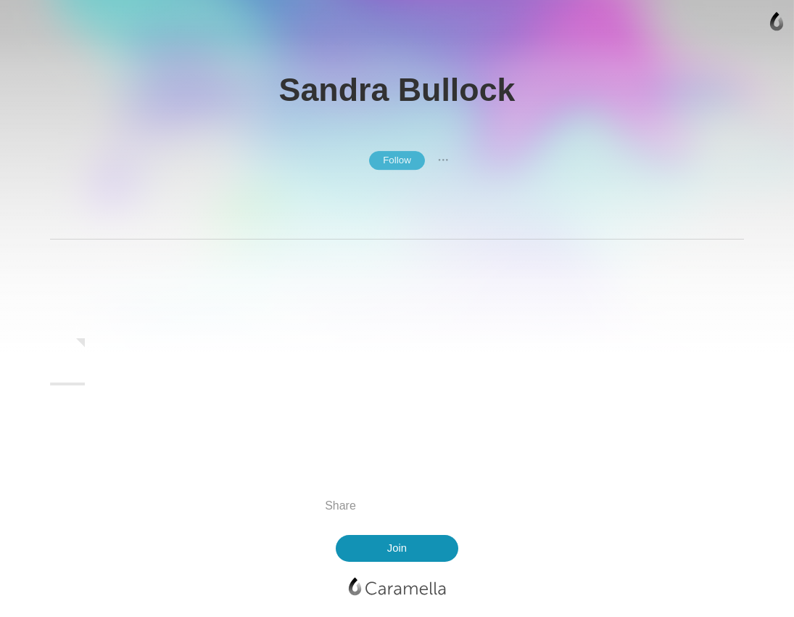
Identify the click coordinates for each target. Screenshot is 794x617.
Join (397, 548)
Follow (397, 160)
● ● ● (443, 160)
